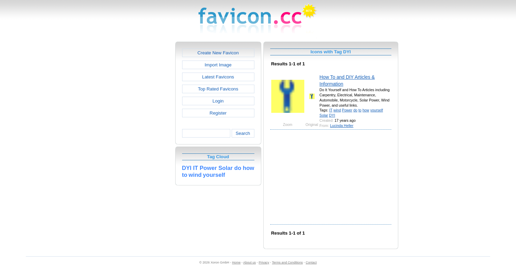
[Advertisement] (145, 145)
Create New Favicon (218, 52)
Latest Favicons (218, 76)
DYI (332, 115)
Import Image (217, 64)
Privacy (264, 262)
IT (330, 110)
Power (347, 110)
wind (337, 110)
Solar (323, 115)
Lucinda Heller (342, 125)
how (365, 110)
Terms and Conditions (287, 262)
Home (236, 262)
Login (217, 101)
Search (242, 133)
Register (218, 113)
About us (249, 262)
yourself (376, 110)
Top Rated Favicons (218, 89)
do (355, 110)
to (359, 110)
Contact (311, 262)
